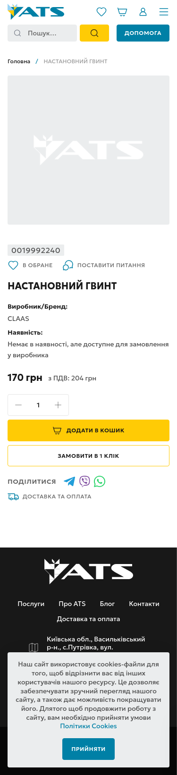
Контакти (144, 603)
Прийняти (88, 748)
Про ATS (72, 603)
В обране (30, 265)
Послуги (30, 603)
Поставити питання (103, 265)
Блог (107, 603)
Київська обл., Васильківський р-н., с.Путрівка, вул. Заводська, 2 (96, 647)
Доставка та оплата (50, 496)
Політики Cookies (88, 726)
